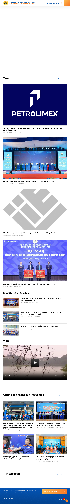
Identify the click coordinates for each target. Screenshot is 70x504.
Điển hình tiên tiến (26, 302)
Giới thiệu (5, 490)
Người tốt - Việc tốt (26, 316)
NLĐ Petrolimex (31, 490)
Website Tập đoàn (53, 3)
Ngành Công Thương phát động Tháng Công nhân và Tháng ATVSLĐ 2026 (28, 181)
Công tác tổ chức (8, 132)
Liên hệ (21, 492)
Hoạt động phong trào (20, 490)
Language (59, 499)
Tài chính (15, 492)
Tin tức (11, 490)
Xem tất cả (62, 79)
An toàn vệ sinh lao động (10, 184)
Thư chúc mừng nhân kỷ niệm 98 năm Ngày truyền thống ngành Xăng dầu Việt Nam (31, 233)
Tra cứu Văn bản (7, 492)
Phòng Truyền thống (9, 235)
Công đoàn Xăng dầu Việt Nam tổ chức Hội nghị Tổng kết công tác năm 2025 (29, 284)
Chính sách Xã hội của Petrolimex (12, 431)
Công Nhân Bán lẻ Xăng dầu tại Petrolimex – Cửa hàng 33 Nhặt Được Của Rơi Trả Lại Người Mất (41, 313)
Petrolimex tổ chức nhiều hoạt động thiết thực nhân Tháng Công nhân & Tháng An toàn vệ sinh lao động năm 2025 (50, 457)
